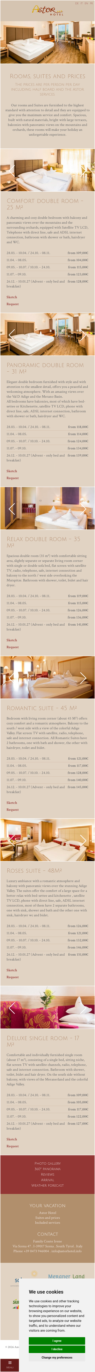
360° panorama (48, 1169)
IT (82, 3)
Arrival (47, 1180)
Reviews (47, 1174)
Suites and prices (47, 1217)
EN (86, 3)
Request (13, 304)
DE (77, 3)
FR (91, 3)
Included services (47, 1222)
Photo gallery (48, 1163)
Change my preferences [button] (57, 1357)
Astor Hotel (47, 1212)
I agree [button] (57, 1340)
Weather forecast (47, 1185)
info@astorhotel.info (66, 1251)
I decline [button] (57, 1349)
